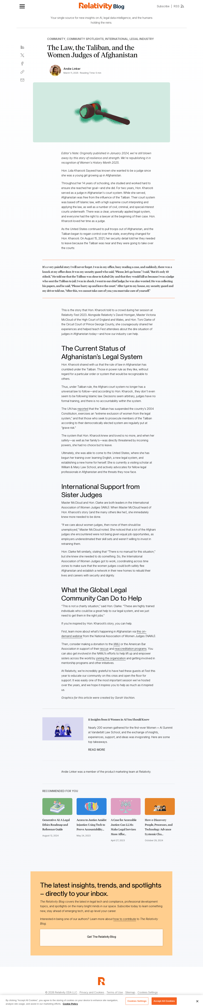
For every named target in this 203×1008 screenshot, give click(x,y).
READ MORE (96, 749)
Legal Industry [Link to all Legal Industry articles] (142, 39)
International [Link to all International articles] (116, 39)
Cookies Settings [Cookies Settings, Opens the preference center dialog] (137, 1002)
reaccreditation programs (131, 648)
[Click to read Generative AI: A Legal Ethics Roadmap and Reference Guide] (57, 806)
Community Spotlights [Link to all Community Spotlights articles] (85, 39)
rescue (104, 648)
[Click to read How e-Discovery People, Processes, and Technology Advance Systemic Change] (160, 806)
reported (82, 408)
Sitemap (130, 992)
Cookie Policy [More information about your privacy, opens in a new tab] (70, 1005)
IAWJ (116, 644)
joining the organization (111, 658)
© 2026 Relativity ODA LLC (61, 992)
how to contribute (124, 919)
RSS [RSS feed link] (179, 6)
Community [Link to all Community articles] (56, 39)
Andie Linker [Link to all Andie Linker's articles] (71, 68)
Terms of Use (115, 992)
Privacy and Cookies (92, 992)
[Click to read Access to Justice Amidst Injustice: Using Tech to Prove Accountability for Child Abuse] (92, 806)
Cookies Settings (148, 992)
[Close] (197, 1003)
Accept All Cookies (164, 1002)
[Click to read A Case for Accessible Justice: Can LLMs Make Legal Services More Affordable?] (126, 806)
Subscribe (163, 6)
